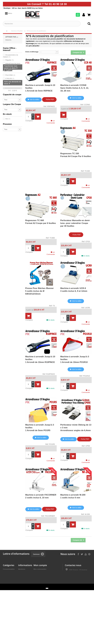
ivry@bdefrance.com (82, 586)
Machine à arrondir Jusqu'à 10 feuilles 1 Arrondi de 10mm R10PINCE (40, 359)
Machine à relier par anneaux (7, 574)
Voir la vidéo (33, 99)
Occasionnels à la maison (10, 56)
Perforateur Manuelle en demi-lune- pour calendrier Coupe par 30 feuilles (75, 223)
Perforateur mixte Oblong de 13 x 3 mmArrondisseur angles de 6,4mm (75, 428)
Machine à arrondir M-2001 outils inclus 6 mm (72, 496)
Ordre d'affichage (31, 52)
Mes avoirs (38, 572)
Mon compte (40, 565)
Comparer (29, 121)
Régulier (9, 60)
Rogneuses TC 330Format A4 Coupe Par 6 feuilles (75, 154)
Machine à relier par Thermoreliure (8, 582)
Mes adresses (39, 575)
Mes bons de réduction (42, 582)
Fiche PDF (49, 99)
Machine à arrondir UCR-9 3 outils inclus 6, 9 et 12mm (73, 289)
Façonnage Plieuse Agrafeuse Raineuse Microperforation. (9, 602)
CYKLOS (9, 78)
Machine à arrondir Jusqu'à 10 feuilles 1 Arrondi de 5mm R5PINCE (40, 88)
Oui (7, 119)
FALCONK (10, 75)
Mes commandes (40, 569)
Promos (6, 613)
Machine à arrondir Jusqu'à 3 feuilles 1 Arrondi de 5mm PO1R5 (39, 428)
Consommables (9, 569)
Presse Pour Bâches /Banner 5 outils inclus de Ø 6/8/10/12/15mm (39, 291)
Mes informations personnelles (45, 579)
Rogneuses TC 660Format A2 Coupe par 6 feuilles (40, 221)
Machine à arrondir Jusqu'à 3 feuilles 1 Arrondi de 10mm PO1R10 (74, 359)
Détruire (6, 610)
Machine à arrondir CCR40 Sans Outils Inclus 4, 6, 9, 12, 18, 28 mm (74, 88)
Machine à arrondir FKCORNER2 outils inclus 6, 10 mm (40, 496)
